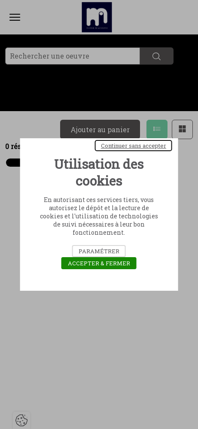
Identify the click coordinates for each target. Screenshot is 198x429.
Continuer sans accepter (133, 145)
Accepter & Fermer (99, 263)
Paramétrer (99, 251)
